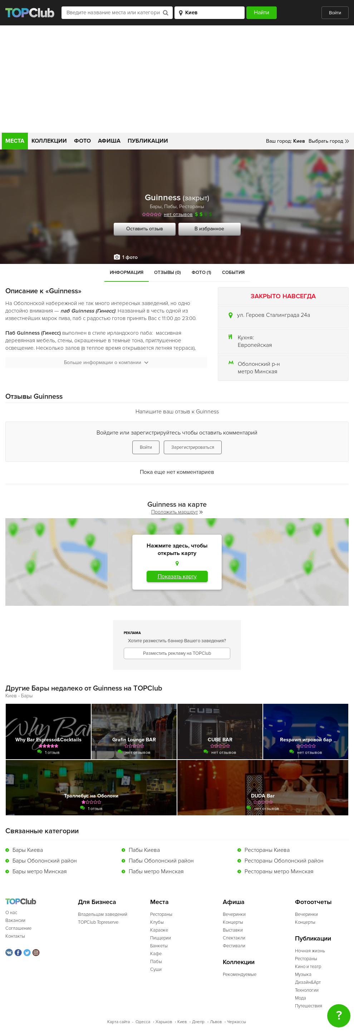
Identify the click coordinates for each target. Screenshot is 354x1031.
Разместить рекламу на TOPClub (177, 653)
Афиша (109, 140)
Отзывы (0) (167, 272)
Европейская (255, 345)
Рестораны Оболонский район (284, 860)
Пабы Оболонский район (161, 860)
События (233, 272)
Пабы (170, 206)
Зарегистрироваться (192, 447)
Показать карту (177, 576)
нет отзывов (178, 214)
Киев (182, 1022)
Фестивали (234, 946)
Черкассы (236, 1022)
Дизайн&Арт (308, 982)
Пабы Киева (144, 850)
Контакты (15, 936)
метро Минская (257, 371)
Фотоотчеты (313, 902)
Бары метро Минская (40, 871)
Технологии (307, 990)
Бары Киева (28, 850)
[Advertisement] (177, 79)
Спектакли (234, 938)
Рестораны (191, 206)
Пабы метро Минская (156, 871)
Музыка (303, 974)
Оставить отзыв (144, 229)
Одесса (143, 1022)
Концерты (233, 922)
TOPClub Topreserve (98, 922)
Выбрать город (326, 141)
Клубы (157, 922)
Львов (216, 1022)
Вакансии (15, 920)
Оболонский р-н (259, 364)
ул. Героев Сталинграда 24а (273, 315)
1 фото (130, 257)
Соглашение (18, 928)
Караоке (159, 930)
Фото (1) (201, 272)
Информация (126, 272)
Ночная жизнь (310, 951)
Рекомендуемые (239, 974)
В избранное (209, 229)
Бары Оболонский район (45, 860)
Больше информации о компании (106, 362)
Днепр (198, 1022)
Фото (82, 140)
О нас (11, 912)
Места (14, 140)
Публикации (148, 140)
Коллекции (49, 140)
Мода (300, 998)
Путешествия (308, 1006)
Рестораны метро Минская (279, 871)
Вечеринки (234, 914)
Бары (156, 206)
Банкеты (159, 946)
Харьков (164, 1022)
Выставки (233, 930)
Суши (156, 969)
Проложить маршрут (177, 512)
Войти (335, 13)
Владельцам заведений (102, 914)
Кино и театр (308, 966)
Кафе (156, 954)
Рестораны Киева (267, 850)
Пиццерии (160, 938)
